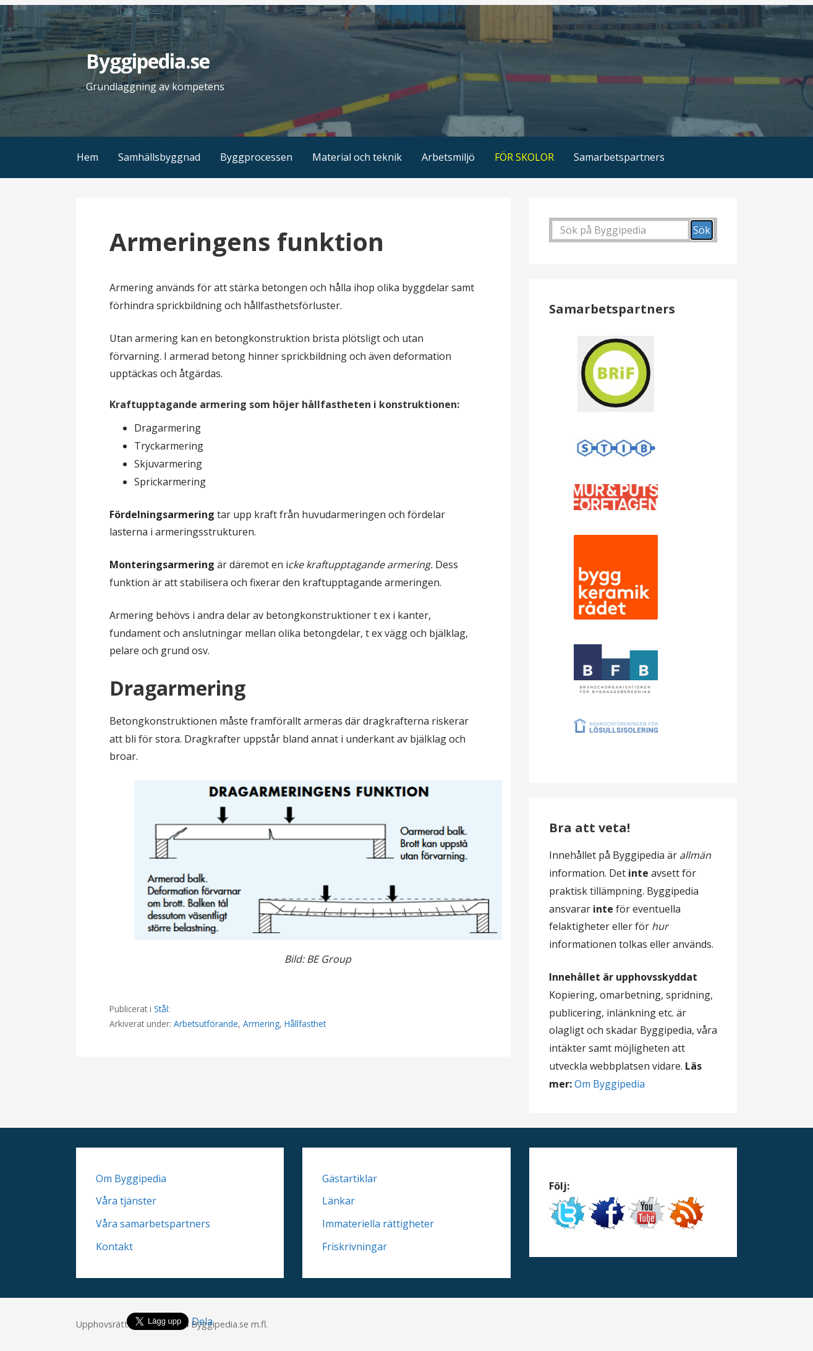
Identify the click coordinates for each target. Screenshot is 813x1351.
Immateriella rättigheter (378, 1223)
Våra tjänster (126, 1201)
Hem (87, 157)
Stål (161, 1009)
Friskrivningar (354, 1246)
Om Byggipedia (609, 1084)
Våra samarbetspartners (153, 1223)
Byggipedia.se (148, 61)
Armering (261, 1023)
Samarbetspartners (619, 157)
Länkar (338, 1201)
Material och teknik (357, 157)
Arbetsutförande (206, 1023)
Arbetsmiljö (448, 157)
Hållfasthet (305, 1023)
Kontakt (114, 1246)
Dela (202, 1321)
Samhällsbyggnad (159, 157)
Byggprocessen (256, 157)
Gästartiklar (349, 1178)
